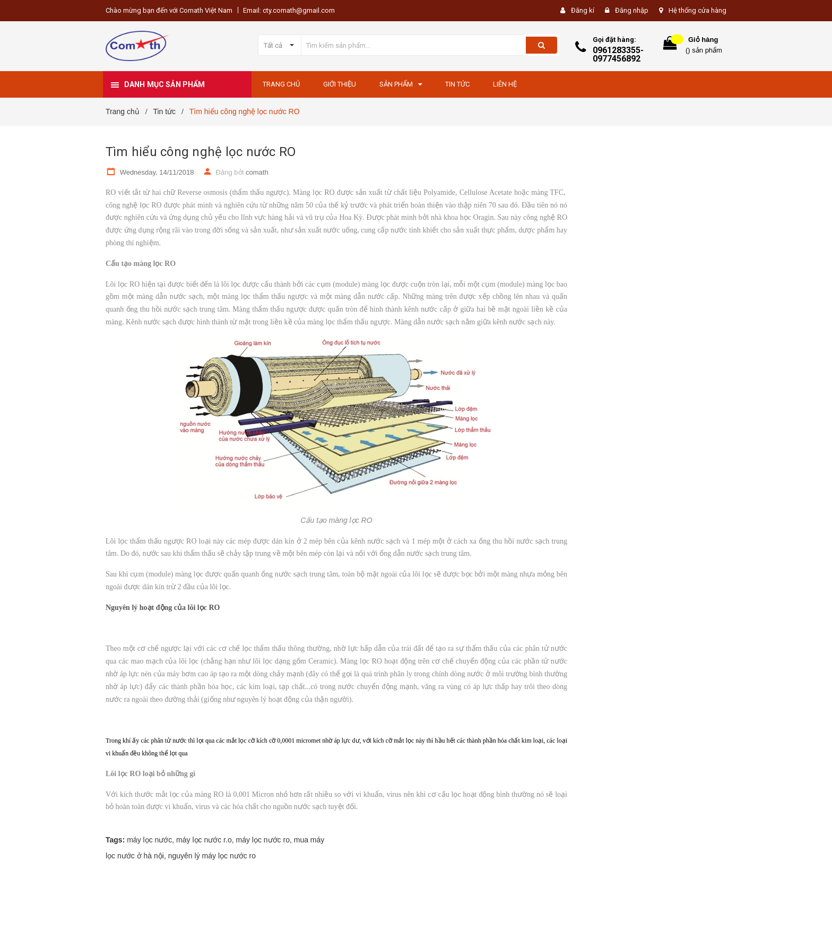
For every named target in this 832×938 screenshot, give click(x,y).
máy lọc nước (149, 840)
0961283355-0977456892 (618, 54)
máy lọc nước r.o (204, 840)
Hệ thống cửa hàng (697, 10)
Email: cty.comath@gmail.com (289, 10)
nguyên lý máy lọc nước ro (212, 855)
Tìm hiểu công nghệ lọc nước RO (201, 151)
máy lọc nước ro (262, 840)
